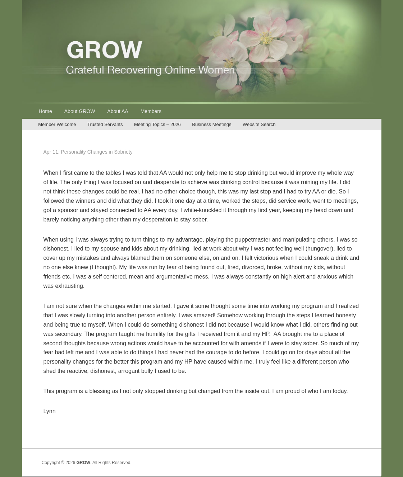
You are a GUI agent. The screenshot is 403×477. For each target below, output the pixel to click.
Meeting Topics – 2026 (157, 124)
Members (151, 111)
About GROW (79, 111)
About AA (117, 111)
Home (45, 111)
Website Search (259, 124)
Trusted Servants (105, 124)
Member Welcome (57, 124)
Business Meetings (211, 124)
